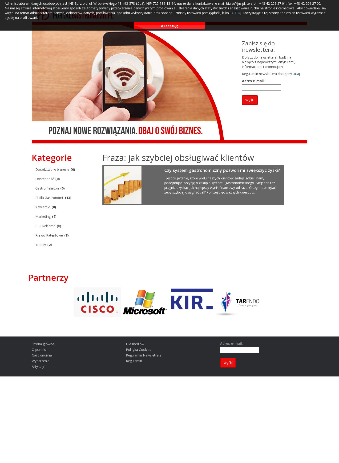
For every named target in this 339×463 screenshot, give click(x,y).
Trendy (40, 244)
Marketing (43, 216)
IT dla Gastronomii (49, 197)
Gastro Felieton (47, 188)
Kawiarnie (42, 207)
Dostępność (44, 179)
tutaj (296, 73)
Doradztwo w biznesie (52, 169)
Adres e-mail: (253, 81)
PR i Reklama (45, 226)
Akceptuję (169, 26)
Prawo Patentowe (49, 235)
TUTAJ (236, 13)
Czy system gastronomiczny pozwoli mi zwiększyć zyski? (222, 170)
